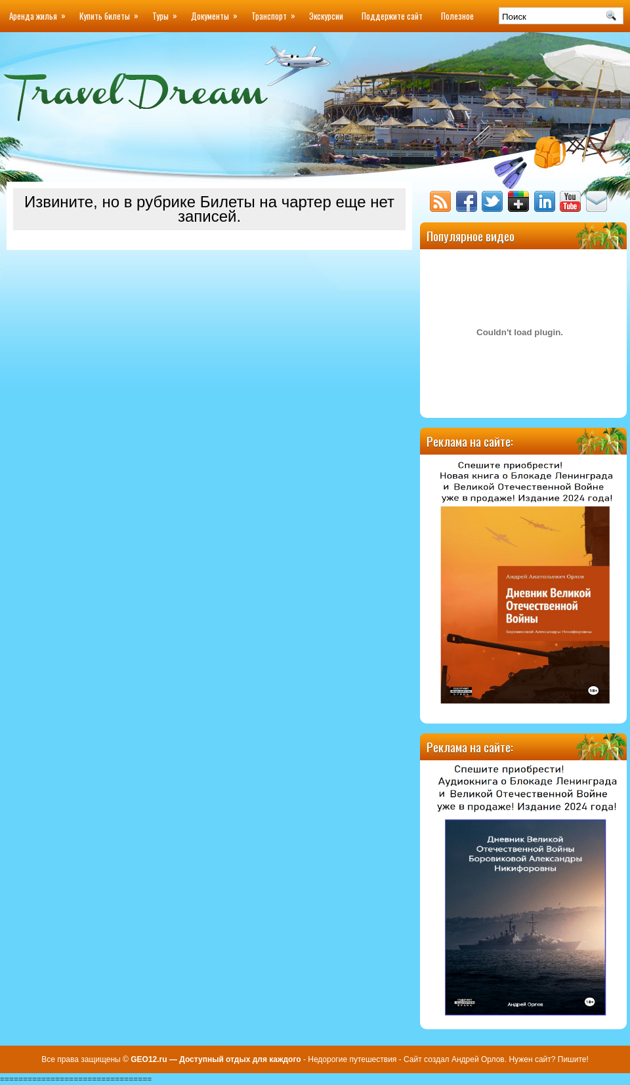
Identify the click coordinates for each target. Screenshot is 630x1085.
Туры (167, 11)
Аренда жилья (39, 11)
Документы (216, 11)
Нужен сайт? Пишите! (548, 1059)
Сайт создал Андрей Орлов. (455, 1059)
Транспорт (275, 11)
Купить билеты (111, 11)
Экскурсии (326, 15)
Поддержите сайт (392, 15)
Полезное (457, 15)
